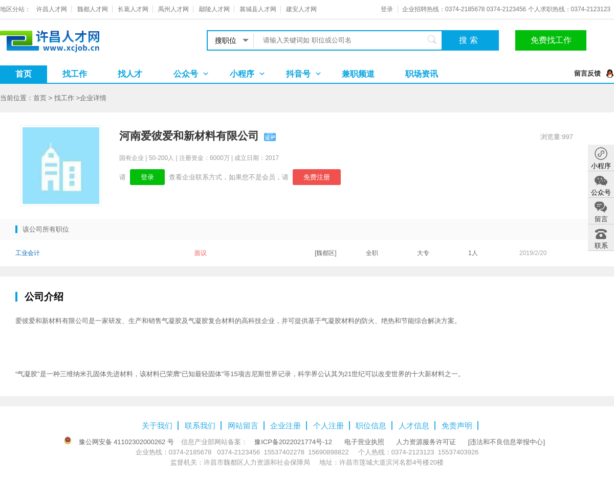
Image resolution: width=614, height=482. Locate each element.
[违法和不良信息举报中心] (506, 442)
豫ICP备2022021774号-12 (293, 442)
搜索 (469, 40)
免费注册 (316, 177)
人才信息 (414, 425)
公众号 (185, 74)
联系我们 (200, 425)
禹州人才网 (173, 9)
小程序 (242, 74)
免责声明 (457, 425)
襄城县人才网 (257, 9)
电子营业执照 (364, 442)
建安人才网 (301, 9)
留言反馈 (587, 73)
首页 (23, 74)
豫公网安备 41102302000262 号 (126, 442)
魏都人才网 (92, 9)
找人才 (130, 74)
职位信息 (371, 425)
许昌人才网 (51, 9)
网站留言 (243, 425)
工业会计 (27, 253)
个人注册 (328, 425)
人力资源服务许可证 (426, 442)
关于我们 (157, 425)
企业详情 (93, 98)
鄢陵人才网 (214, 9)
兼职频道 (358, 74)
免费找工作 (551, 40)
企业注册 (285, 425)
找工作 (74, 74)
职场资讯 (421, 74)
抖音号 (298, 74)
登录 (387, 9)
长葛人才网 (133, 9)
